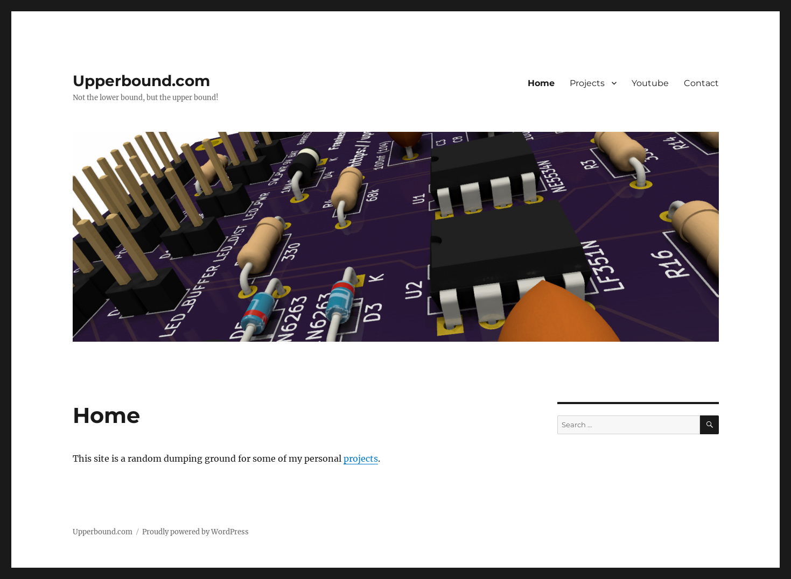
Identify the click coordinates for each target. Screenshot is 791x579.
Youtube (650, 83)
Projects (587, 83)
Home (541, 83)
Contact (701, 83)
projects (361, 458)
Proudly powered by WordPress (195, 531)
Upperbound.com (141, 81)
